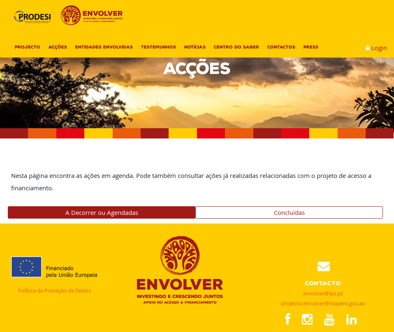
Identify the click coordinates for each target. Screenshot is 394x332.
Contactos (281, 47)
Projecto (27, 47)
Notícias (195, 47)
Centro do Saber (236, 47)
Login (379, 48)
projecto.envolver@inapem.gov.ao (323, 303)
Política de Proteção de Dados (54, 290)
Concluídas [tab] (289, 212)
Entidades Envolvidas (104, 47)
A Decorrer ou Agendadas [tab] (101, 212)
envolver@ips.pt (323, 293)
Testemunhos (158, 47)
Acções (58, 47)
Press (311, 47)
